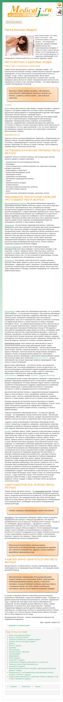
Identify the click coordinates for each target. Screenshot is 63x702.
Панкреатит (9, 225)
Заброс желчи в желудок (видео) (22, 641)
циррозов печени (41, 358)
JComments (57, 628)
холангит (34, 375)
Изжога (12, 643)
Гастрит (8, 431)
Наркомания (14, 656)
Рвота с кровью (15, 646)
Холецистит (9, 260)
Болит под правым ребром (20, 635)
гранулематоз (10, 375)
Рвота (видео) (14, 658)
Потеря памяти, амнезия (19, 652)
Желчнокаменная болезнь (15, 203)
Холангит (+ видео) (16, 660)
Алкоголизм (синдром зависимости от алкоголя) (28, 662)
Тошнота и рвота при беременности (23, 664)
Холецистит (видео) (17, 666)
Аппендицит (10, 311)
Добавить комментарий (19, 625)
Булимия (12, 648)
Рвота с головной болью (19, 637)
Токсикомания (14, 654)
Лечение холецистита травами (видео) (25, 639)
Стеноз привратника (13, 247)
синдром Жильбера (47, 375)
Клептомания (14, 650)
